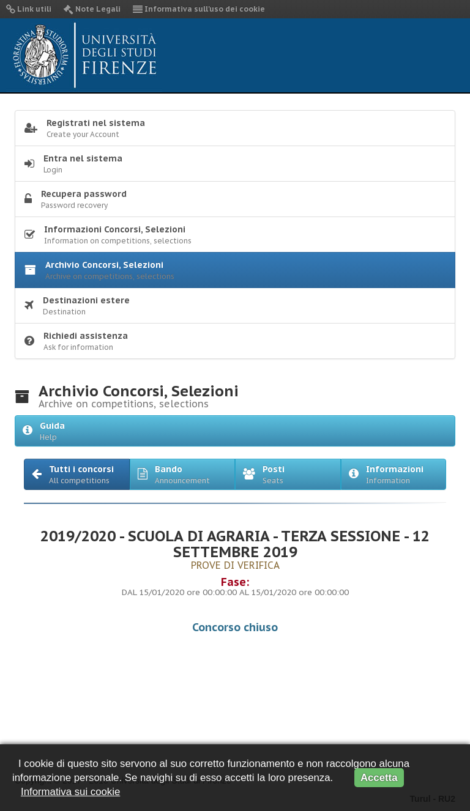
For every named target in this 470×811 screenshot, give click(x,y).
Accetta (379, 777)
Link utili (28, 8)
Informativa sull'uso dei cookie (199, 8)
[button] (77, 474)
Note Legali (92, 8)
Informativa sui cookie (70, 792)
